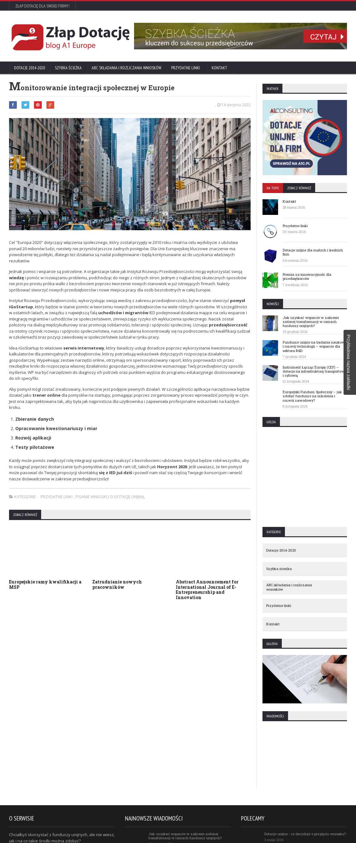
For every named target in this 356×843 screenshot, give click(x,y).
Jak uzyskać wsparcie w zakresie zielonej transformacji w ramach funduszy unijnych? (311, 321)
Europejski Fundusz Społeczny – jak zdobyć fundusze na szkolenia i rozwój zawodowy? (312, 395)
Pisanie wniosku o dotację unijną (109, 496)
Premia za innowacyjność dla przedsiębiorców (307, 276)
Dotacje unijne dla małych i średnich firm (313, 252)
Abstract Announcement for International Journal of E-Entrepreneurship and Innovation (207, 589)
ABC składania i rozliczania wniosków (126, 68)
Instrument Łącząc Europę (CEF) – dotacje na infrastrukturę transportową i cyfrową (314, 371)
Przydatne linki (186, 68)
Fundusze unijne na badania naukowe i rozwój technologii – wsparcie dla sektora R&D (315, 346)
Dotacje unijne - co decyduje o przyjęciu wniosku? (305, 833)
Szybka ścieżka (68, 68)
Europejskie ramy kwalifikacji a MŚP (45, 584)
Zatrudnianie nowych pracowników (117, 584)
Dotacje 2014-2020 (29, 68)
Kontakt (219, 68)
